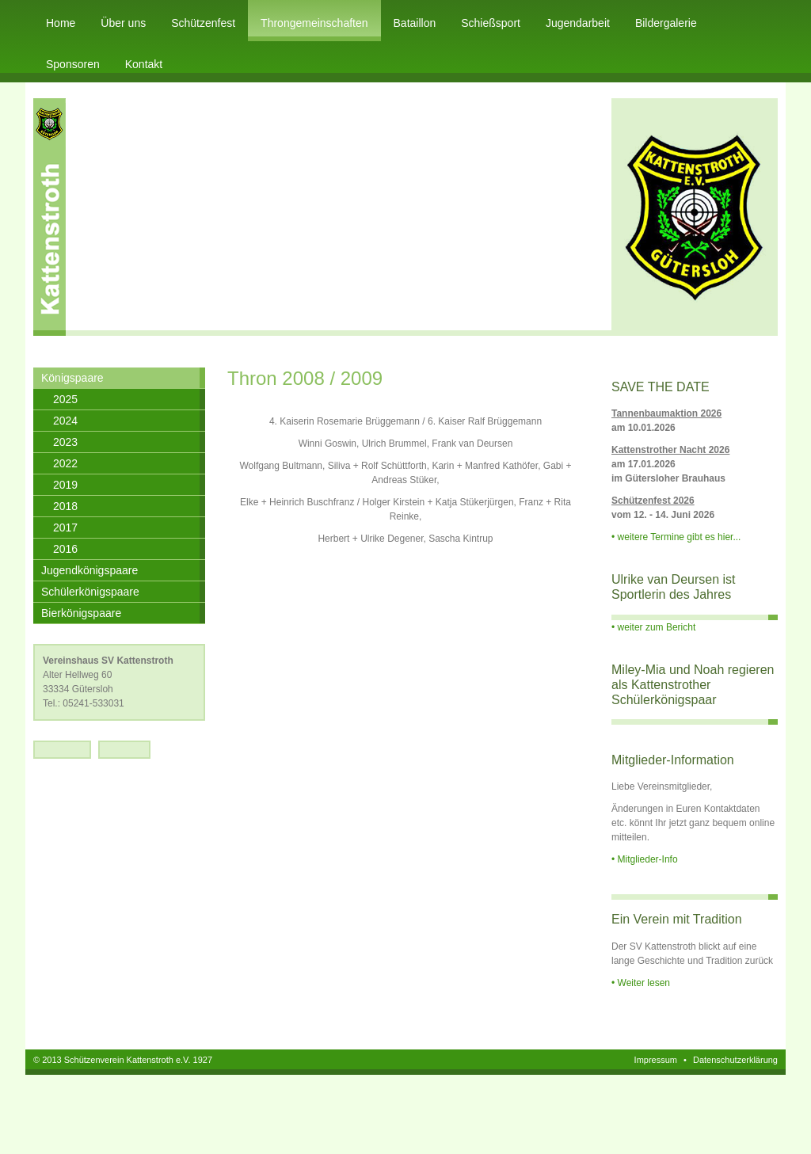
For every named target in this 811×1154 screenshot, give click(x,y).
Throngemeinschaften (314, 23)
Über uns (123, 23)
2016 (65, 549)
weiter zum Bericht (657, 627)
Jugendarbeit (578, 23)
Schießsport (490, 23)
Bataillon (415, 23)
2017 (65, 527)
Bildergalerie (666, 23)
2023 (65, 442)
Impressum (655, 1059)
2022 (65, 463)
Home (60, 23)
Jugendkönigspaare (89, 570)
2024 (65, 420)
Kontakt (143, 64)
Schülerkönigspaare (90, 591)
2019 (65, 484)
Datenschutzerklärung (735, 1059)
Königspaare (72, 377)
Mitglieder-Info (648, 859)
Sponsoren (73, 64)
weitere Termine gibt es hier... (679, 537)
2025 (65, 399)
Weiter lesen (644, 982)
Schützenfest (203, 23)
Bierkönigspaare (81, 613)
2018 (65, 506)
